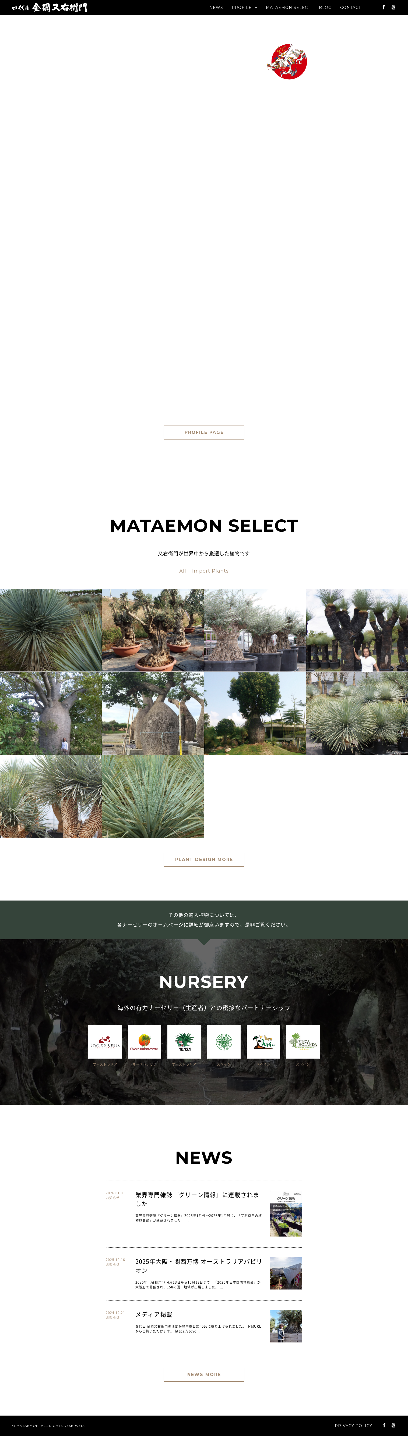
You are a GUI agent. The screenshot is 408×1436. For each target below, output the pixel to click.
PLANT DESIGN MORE (204, 859)
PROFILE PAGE (204, 432)
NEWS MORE (204, 1374)
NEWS (216, 7)
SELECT (288, 7)
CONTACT (350, 7)
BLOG (325, 7)
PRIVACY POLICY (353, 1425)
